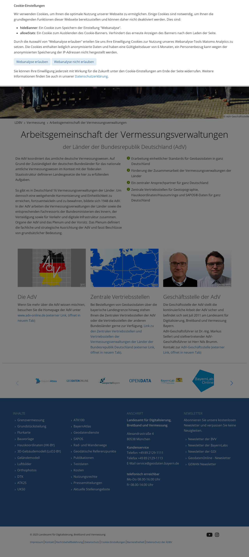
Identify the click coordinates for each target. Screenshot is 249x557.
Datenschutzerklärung (91, 76)
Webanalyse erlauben (32, 62)
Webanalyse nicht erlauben (74, 62)
